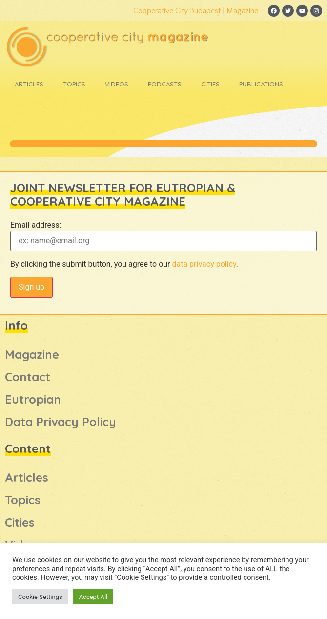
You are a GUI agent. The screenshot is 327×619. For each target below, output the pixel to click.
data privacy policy (204, 264)
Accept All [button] (93, 596)
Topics (74, 84)
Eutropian (33, 399)
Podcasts (165, 84)
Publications (261, 84)
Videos (116, 84)
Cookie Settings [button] (40, 596)
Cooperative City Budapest (177, 10)
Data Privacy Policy (60, 421)
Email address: (35, 225)
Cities (210, 84)
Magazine (242, 10)
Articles (29, 84)
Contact (27, 376)
